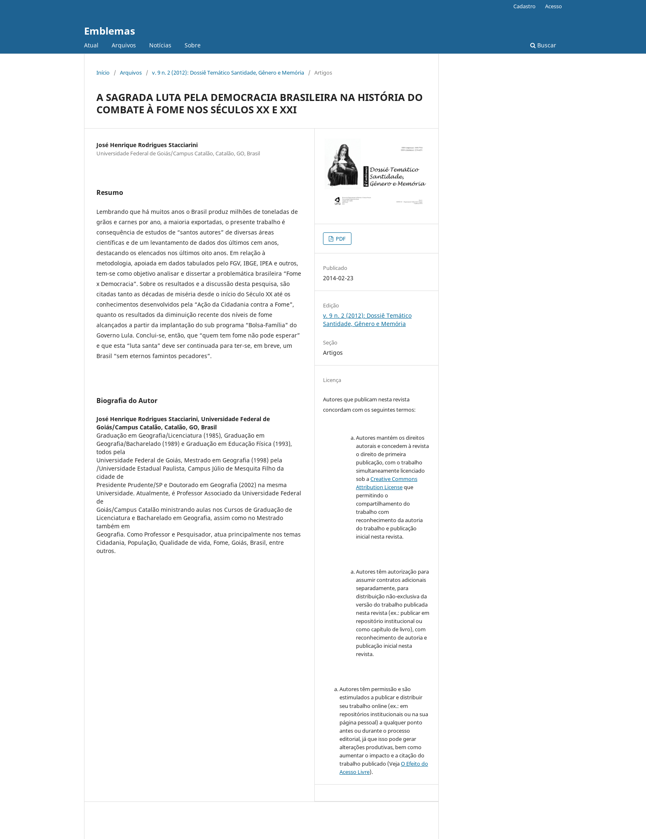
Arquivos (124, 45)
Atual (91, 45)
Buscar (543, 45)
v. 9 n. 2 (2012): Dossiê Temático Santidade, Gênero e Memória (228, 72)
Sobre (193, 45)
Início (103, 72)
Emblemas (109, 30)
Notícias (160, 45)
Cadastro (524, 6)
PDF (340, 238)
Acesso (553, 6)
